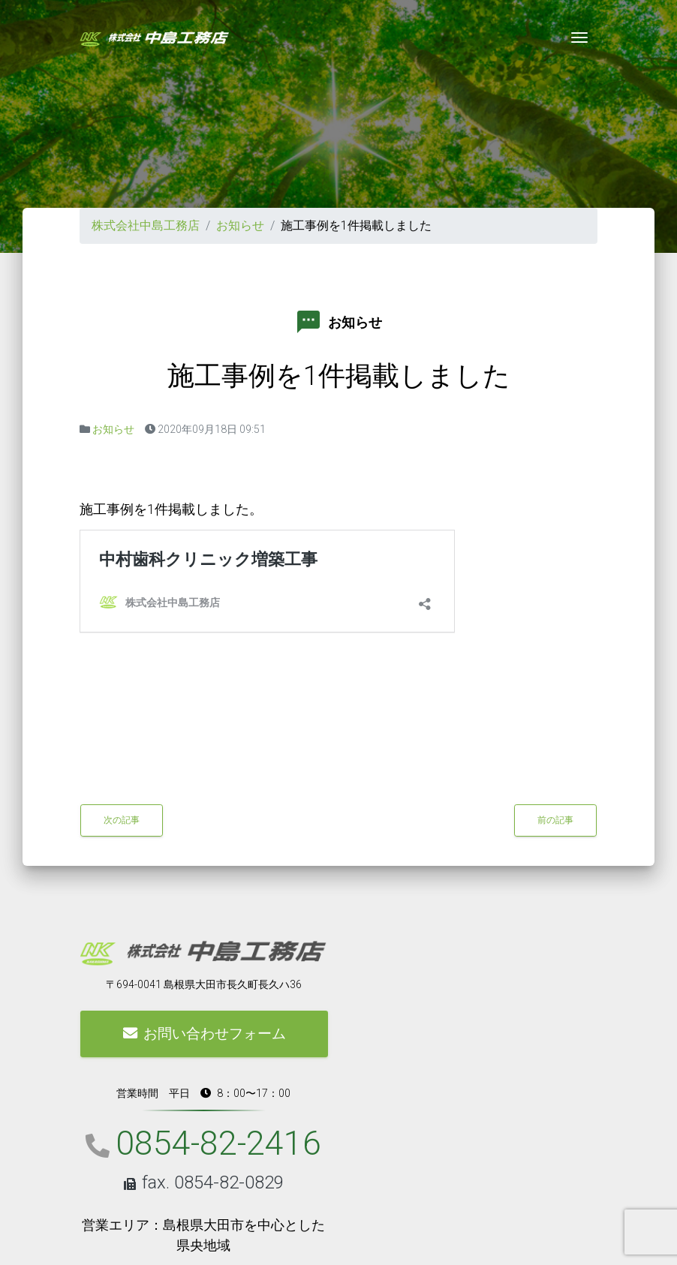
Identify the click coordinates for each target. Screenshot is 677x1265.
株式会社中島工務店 (146, 225)
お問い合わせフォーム (204, 1033)
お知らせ (240, 225)
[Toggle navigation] (579, 38)
